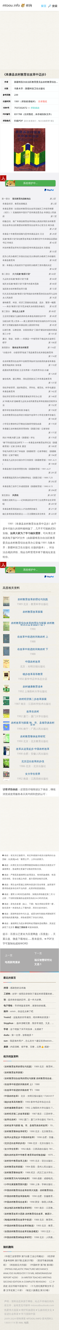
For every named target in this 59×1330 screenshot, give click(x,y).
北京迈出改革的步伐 (32, 761)
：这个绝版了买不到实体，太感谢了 (23, 1028)
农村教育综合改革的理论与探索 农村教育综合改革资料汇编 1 (32, 624)
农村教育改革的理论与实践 (33, 599)
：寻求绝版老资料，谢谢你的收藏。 (25, 1005)
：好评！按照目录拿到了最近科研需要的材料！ (29, 993)
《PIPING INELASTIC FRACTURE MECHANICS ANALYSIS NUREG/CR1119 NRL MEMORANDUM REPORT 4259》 (27, 1273)
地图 (26, 1322)
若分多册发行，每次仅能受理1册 (39, 121)
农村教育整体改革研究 (32, 736)
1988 (21, 1084)
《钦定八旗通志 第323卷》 (37, 1290)
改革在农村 (32, 711)
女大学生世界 (32, 774)
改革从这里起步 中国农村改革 (32, 749)
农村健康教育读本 (33, 686)
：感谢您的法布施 (14, 987)
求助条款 (35, 107)
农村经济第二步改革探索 (33, 699)
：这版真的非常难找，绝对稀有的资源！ (27, 1017)
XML (21, 1322)
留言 (43, 6)
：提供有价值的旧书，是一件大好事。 (23, 999)
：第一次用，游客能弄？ (18, 1034)
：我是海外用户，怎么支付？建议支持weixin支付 (29, 1040)
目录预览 (42, 101)
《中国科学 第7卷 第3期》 (41, 1264)
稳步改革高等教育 (33, 674)
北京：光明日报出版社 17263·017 (28, 1095)
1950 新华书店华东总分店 (27, 1101)
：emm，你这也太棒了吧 (18, 1011)
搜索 (54, 6)
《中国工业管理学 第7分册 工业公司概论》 (24, 1256)
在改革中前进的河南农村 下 (32, 649)
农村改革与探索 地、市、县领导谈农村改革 (32, 723)
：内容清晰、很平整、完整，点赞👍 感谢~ (26, 1046)
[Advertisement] (29, 40)
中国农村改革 (32, 661)
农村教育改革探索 (33, 611)
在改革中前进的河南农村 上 (32, 636)
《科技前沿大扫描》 (18, 1264)
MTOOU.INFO (33, 1318)
